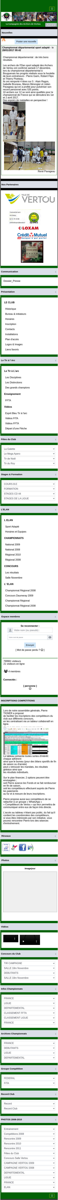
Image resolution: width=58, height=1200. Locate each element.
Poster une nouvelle (26, 41)
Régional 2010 (13, 554)
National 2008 (13, 549)
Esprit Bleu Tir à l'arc (16, 413)
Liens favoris (12, 349)
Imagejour (30, 868)
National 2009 (13, 544)
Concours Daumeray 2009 (19, 595)
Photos (29, 860)
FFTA (8, 400)
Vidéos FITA (12, 418)
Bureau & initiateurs (16, 314)
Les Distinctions (14, 382)
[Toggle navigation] (52, 9)
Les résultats (12, 572)
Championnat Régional (17, 600)
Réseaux (29, 836)
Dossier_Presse (12, 281)
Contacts (10, 329)
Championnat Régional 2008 (20, 590)
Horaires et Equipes (16, 531)
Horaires (10, 319)
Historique (11, 309)
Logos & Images (14, 344)
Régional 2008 (13, 559)
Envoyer (30, 645)
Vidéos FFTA (12, 423)
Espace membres (29, 616)
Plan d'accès (12, 339)
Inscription (11, 324)
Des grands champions (17, 387)
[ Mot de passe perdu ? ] (30, 650)
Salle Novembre (14, 577)
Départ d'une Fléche (16, 428)
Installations (12, 334)
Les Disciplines (13, 377)
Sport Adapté (12, 526)
